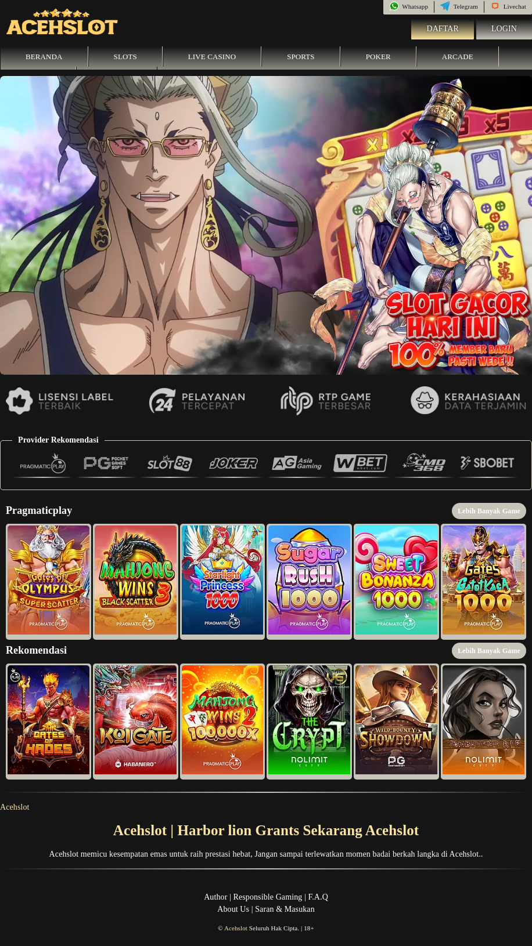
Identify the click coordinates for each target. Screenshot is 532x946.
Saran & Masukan (285, 909)
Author (215, 897)
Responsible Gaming (268, 897)
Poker (378, 56)
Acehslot (15, 807)
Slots (125, 56)
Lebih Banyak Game (489, 511)
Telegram (459, 6)
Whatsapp (408, 6)
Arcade (457, 56)
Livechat (508, 6)
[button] (48, 582)
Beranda (44, 56)
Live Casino (212, 56)
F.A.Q (318, 897)
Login (504, 28)
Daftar (442, 28)
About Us (233, 909)
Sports (301, 56)
